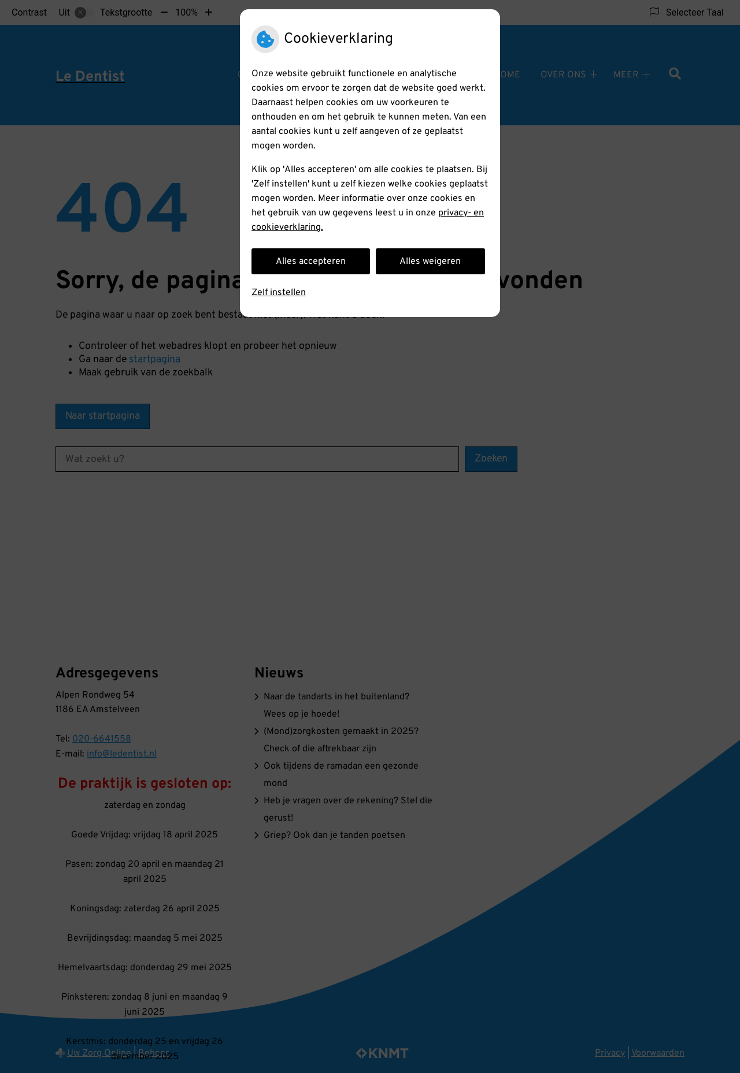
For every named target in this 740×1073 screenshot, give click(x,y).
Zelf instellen (278, 293)
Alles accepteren (311, 261)
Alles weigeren (430, 261)
